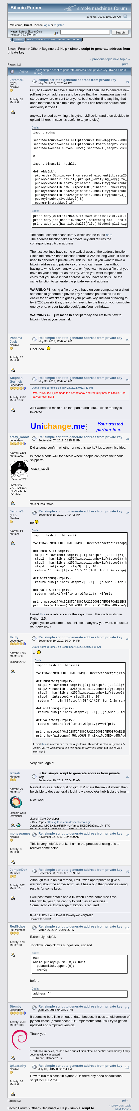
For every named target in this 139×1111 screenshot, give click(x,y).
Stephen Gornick (16, 379)
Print (125, 63)
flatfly (14, 637)
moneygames (20, 833)
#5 (127, 513)
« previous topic (101, 59)
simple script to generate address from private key (77, 80)
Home (18, 39)
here (109, 235)
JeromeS (16, 80)
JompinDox (18, 870)
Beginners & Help (54, 48)
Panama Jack (16, 339)
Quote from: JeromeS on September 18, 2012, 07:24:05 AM (66, 647)
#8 (127, 835)
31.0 (23, 34)
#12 (127, 1067)
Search (41, 39)
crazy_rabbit (19, 437)
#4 (127, 439)
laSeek (15, 773)
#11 (127, 1008)
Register (64, 39)
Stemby (15, 1006)
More (76, 39)
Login (51, 39)
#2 (127, 339)
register (58, 24)
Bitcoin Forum (17, 48)
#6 (127, 639)
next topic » (121, 59)
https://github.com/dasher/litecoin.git (68, 822)
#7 (127, 777)
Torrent (32, 34)
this (42, 614)
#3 (127, 379)
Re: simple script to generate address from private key (80, 338)
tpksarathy (18, 1066)
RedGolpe (17, 926)
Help (30, 39)
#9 (127, 871)
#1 (127, 81)
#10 (127, 928)
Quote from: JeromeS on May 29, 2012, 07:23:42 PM (62, 387)
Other (35, 48)
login (47, 24)
